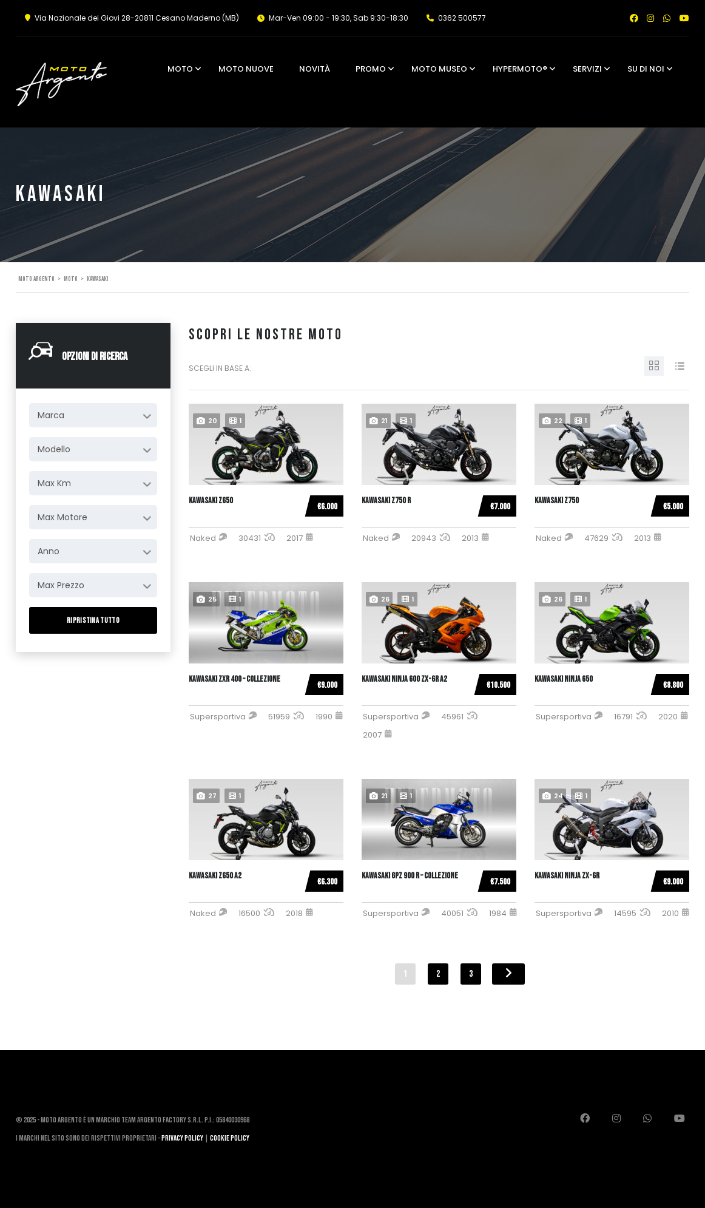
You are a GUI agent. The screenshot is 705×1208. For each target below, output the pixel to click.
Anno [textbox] (48, 551)
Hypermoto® (520, 69)
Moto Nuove (246, 69)
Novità (314, 69)
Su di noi (645, 69)
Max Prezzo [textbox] (61, 585)
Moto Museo (439, 69)
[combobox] (93, 415)
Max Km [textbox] (54, 483)
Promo (371, 69)
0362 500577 (462, 18)
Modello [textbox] (54, 449)
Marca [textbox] (51, 415)
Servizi (587, 69)
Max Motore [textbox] (62, 517)
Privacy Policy (182, 1138)
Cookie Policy (229, 1138)
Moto (180, 69)
